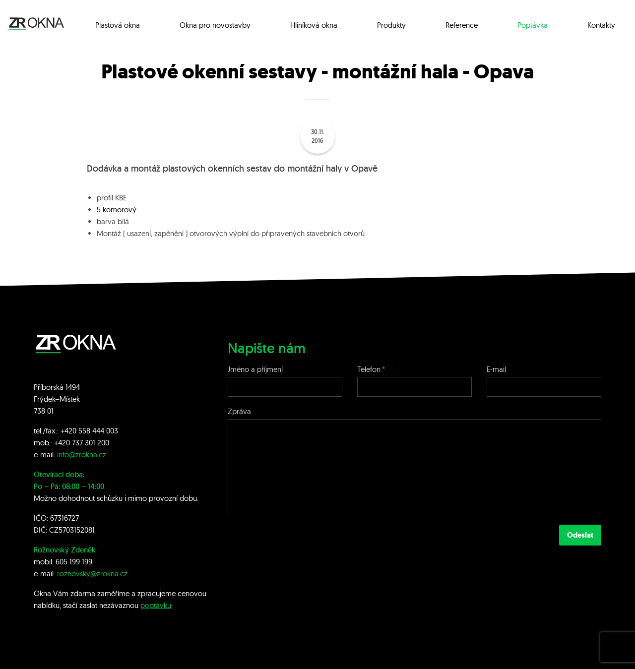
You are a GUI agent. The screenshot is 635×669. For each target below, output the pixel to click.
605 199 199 (74, 561)
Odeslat (580, 535)
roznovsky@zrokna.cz (92, 573)
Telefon (369, 369)
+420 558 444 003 (89, 430)
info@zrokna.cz (81, 454)
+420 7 (64, 442)
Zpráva (239, 411)
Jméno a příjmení (255, 369)
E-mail (496, 369)
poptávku (155, 605)
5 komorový (116, 209)
